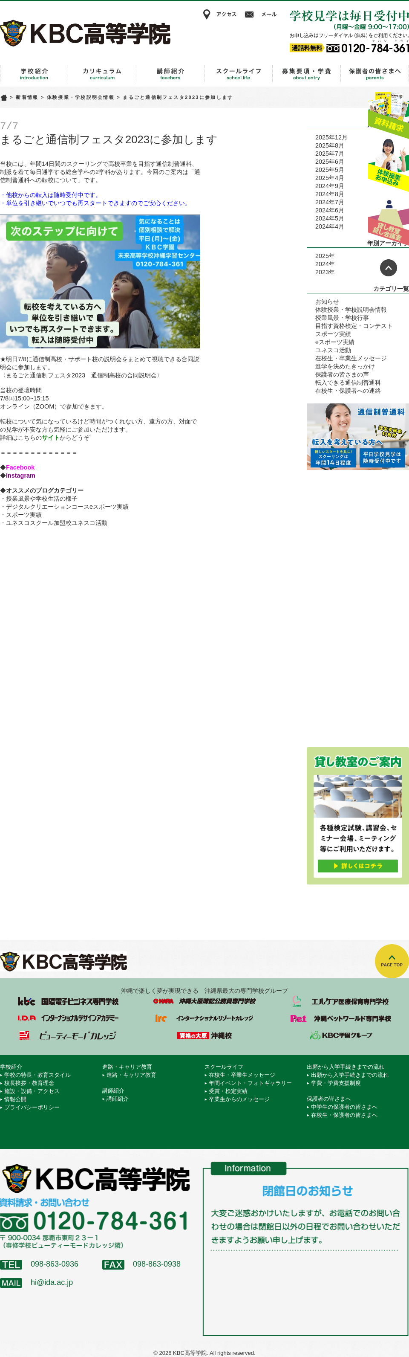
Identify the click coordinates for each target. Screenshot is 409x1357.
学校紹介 (34, 73)
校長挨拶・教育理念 (29, 1083)
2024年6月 (329, 210)
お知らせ (327, 301)
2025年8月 (329, 145)
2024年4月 (329, 226)
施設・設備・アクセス (32, 1091)
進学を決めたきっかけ (345, 366)
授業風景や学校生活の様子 (42, 498)
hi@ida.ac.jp (52, 1282)
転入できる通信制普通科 (348, 382)
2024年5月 (329, 218)
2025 (322, 255)
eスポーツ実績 (334, 342)
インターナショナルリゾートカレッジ (204, 1018)
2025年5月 (329, 169)
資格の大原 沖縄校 (204, 1035)
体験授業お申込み (388, 166)
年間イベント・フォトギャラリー (250, 1083)
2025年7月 (329, 153)
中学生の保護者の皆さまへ (344, 1107)
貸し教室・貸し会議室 (388, 219)
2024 (322, 264)
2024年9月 (329, 186)
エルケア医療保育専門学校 (341, 1001)
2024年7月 (329, 202)
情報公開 (15, 1099)
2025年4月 (329, 177)
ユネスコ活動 (333, 350)
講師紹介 (170, 73)
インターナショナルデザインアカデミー (68, 1018)
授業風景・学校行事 (342, 317)
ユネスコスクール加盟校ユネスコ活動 (56, 522)
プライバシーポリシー (32, 1107)
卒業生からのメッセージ (239, 1099)
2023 (322, 272)
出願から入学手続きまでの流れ (307, 73)
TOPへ (392, 961)
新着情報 (27, 97)
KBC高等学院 (85, 33)
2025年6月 (329, 161)
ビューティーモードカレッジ (68, 1035)
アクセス (219, 14)
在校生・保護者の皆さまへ (344, 1115)
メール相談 (262, 14)
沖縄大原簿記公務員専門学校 (204, 1001)
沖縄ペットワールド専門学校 (341, 1018)
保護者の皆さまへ (375, 73)
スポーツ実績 (24, 514)
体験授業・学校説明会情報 (81, 97)
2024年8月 (329, 194)
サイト (51, 437)
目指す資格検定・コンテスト (354, 325)
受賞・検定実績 (228, 1091)
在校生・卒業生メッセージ (351, 358)
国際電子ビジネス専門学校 (68, 1001)
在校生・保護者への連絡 (348, 390)
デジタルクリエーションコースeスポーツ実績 (67, 506)
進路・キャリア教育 (102, 73)
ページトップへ (388, 267)
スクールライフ (238, 73)
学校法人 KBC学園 (341, 1035)
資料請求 (388, 112)
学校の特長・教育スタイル (37, 1075)
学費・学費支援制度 (336, 1083)
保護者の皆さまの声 (342, 374)
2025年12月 (331, 137)
